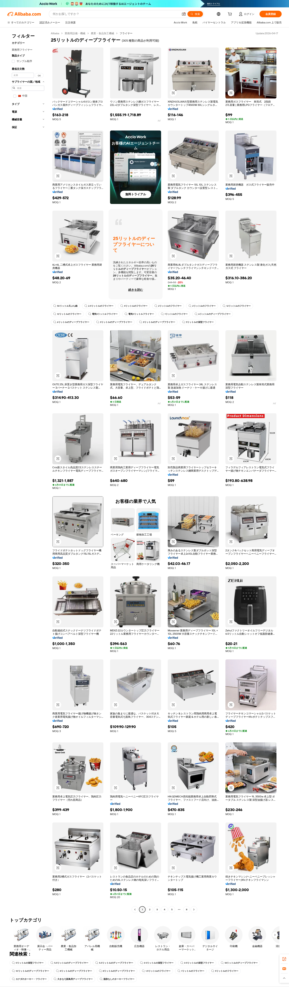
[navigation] (28, 471)
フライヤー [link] (126, 33)
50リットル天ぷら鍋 (65, 305)
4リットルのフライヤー (133, 305)
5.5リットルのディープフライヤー (69, 962)
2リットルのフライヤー (168, 305)
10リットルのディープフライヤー (30, 971)
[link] (284, 959)
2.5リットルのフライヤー (98, 305)
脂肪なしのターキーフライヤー (117, 979)
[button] (184, 14)
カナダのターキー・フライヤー (29, 979)
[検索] (195, 14)
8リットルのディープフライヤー (74, 971)
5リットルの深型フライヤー (198, 322)
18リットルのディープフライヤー (239, 962)
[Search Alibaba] (116, 14)
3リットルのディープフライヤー (114, 322)
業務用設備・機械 (75, 33)
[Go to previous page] (135, 909)
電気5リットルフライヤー (103, 314)
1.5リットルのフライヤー (156, 971)
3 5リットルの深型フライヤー (156, 962)
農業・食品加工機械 (102, 33)
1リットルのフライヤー (174, 314)
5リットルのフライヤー (224, 971)
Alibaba (55, 33)
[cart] (230, 14)
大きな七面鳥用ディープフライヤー (73, 979)
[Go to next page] (194, 909)
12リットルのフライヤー (237, 305)
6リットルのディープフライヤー (213, 314)
